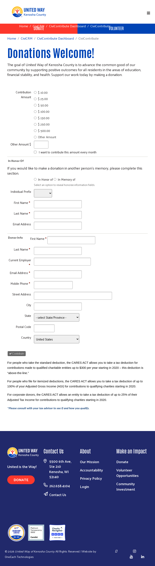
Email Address (22, 224)
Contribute (16, 353)
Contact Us (57, 495)
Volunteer (116, 28)
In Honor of (45, 179)
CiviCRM (38, 26)
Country (26, 337)
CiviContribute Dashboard (67, 26)
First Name (22, 202)
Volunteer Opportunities (127, 473)
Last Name (22, 213)
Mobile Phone (20, 283)
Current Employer (20, 262)
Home (23, 25)
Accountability (91, 470)
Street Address (21, 294)
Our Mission (89, 461)
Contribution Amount (23, 94)
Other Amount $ (20, 144)
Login (84, 486)
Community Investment (125, 486)
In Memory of (66, 179)
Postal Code (23, 326)
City (28, 305)
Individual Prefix (20, 191)
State (28, 315)
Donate (21, 479)
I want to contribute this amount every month (67, 152)
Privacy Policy (91, 478)
